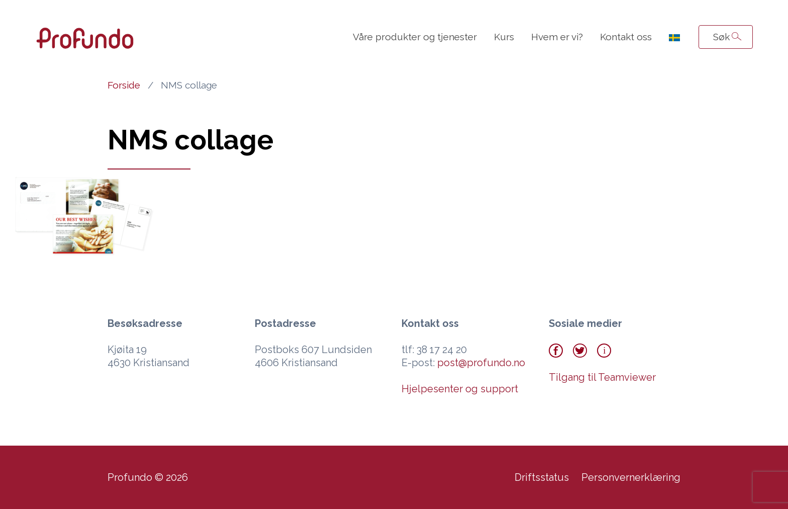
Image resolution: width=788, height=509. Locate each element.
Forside (124, 85)
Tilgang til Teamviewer (602, 377)
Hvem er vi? (557, 36)
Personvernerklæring (630, 477)
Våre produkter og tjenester (415, 36)
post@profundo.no (481, 363)
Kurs (504, 36)
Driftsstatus (542, 477)
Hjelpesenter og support (460, 389)
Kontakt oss (626, 36)
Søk (721, 36)
